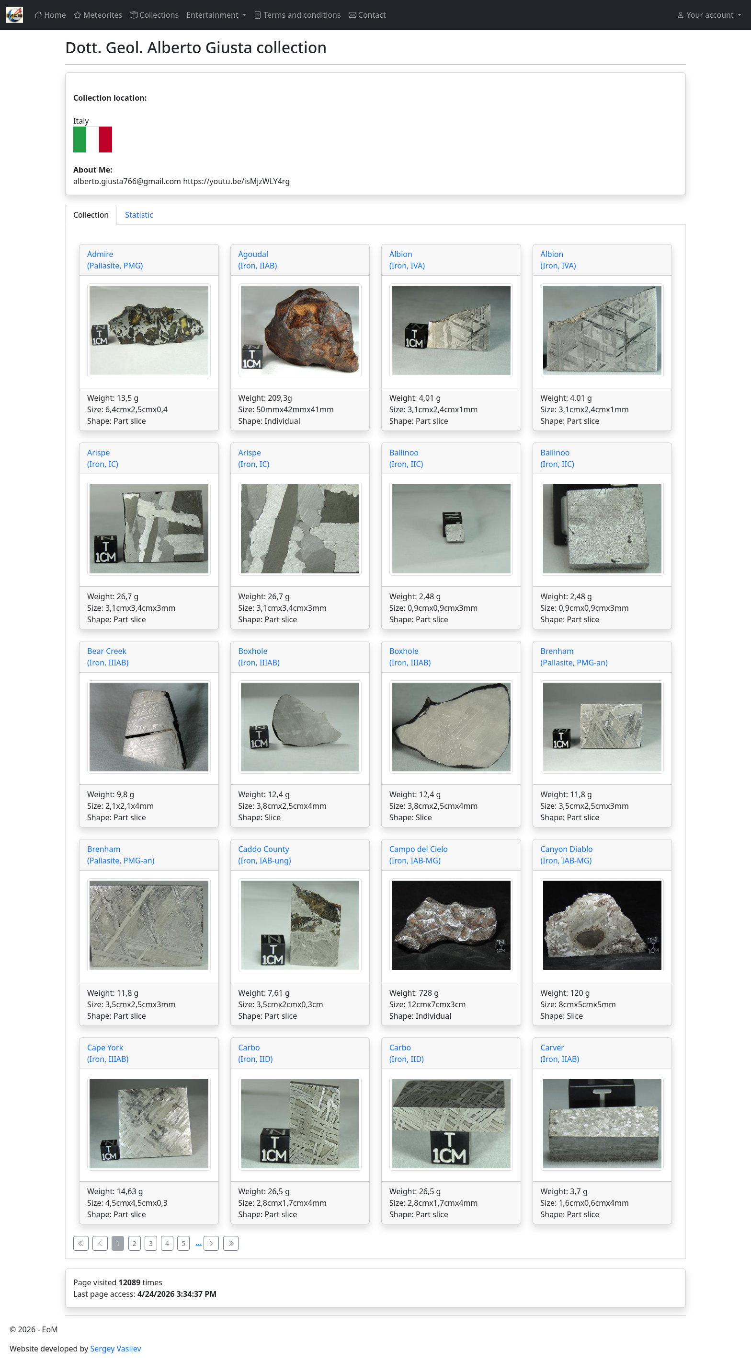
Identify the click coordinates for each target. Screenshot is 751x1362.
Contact (367, 15)
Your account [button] (706, 15)
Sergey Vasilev (115, 1348)
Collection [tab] (91, 215)
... (198, 1242)
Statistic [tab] (139, 215)
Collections (154, 15)
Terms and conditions (297, 15)
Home (50, 15)
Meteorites (98, 15)
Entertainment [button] (213, 15)
